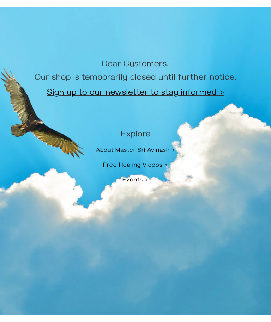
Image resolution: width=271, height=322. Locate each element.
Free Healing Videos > (135, 165)
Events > (135, 180)
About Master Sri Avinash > (135, 151)
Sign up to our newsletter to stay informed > (135, 93)
